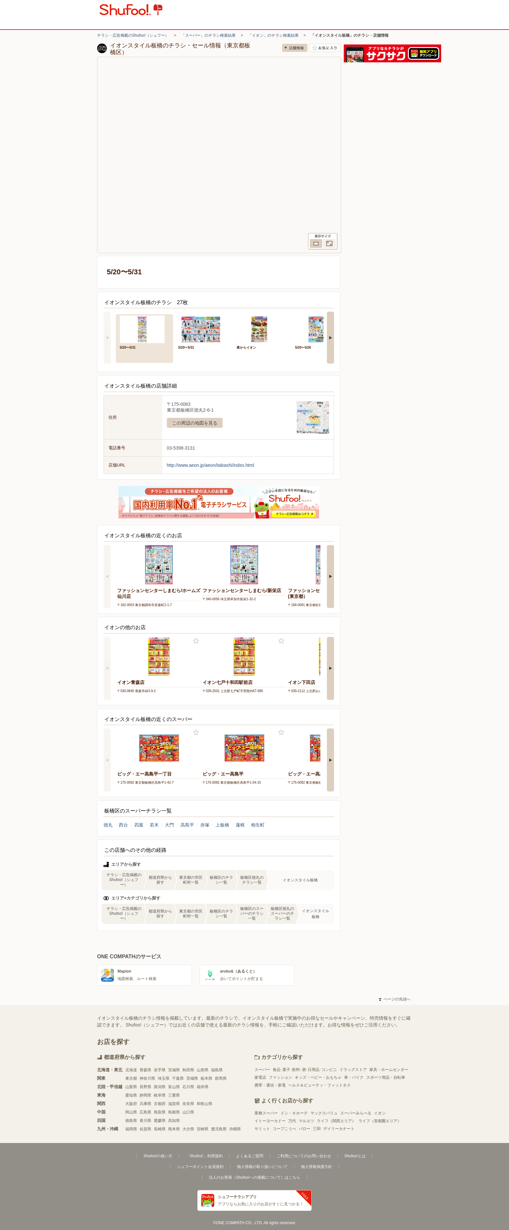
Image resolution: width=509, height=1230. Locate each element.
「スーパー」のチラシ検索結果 (208, 35)
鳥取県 (160, 1112)
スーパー (262, 1069)
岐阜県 (160, 1095)
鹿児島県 (219, 1129)
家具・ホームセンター (388, 1069)
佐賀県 (145, 1129)
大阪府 (131, 1103)
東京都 (131, 1078)
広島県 (145, 1112)
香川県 (145, 1120)
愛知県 (131, 1095)
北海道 (131, 1070)
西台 (123, 824)
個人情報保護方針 (316, 1166)
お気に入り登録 (196, 641)
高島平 (187, 824)
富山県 (174, 1087)
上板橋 (222, 824)
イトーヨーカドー (270, 1121)
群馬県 (221, 1078)
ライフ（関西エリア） (336, 1121)
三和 (317, 1128)
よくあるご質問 (249, 1156)
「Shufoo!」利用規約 (204, 1156)
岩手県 (160, 1070)
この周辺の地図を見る (194, 423)
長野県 (145, 1087)
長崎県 (160, 1129)
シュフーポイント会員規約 (200, 1166)
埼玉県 (163, 1078)
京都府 (160, 1103)
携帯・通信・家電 (270, 1085)
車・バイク (354, 1077)
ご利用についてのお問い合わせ (304, 1156)
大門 (169, 824)
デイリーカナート (338, 1128)
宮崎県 (202, 1129)
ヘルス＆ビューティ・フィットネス (319, 1085)
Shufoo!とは (355, 1156)
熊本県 (174, 1129)
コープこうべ (284, 1128)
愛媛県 (160, 1120)
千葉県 (178, 1078)
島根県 (174, 1112)
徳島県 (131, 1120)
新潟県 (160, 1087)
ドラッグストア (353, 1069)
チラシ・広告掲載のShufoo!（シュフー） (133, 35)
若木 (154, 824)
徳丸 (108, 824)
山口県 (188, 1112)
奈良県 (188, 1103)
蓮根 (240, 824)
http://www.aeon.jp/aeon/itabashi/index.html (210, 465)
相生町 (258, 824)
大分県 (188, 1129)
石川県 (188, 1087)
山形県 (202, 1070)
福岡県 (131, 1129)
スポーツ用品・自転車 (385, 1077)
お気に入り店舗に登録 (325, 48)
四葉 (138, 824)
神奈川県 (147, 1078)
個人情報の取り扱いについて (262, 1166)
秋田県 (188, 1070)
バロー (304, 1128)
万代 (292, 1121)
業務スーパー (266, 1113)
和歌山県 (204, 1103)
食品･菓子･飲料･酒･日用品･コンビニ (305, 1069)
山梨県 (131, 1087)
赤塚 (204, 824)
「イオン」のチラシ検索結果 (273, 35)
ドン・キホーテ (294, 1113)
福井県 (202, 1087)
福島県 (217, 1070)
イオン (380, 1113)
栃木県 (206, 1078)
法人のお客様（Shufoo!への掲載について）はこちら (254, 1177)
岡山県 (131, 1112)
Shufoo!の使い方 (157, 1156)
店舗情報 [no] (294, 48)
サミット (262, 1128)
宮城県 (174, 1070)
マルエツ (306, 1121)
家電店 (260, 1077)
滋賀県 (174, 1103)
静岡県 (145, 1095)
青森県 (145, 1070)
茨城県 (192, 1078)
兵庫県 (145, 1103)
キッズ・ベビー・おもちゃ (318, 1077)
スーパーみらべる (355, 1113)
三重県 (174, 1095)
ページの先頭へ (395, 999)
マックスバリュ (324, 1113)
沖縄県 (235, 1129)
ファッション (280, 1077)
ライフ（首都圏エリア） (379, 1121)
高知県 (174, 1120)
